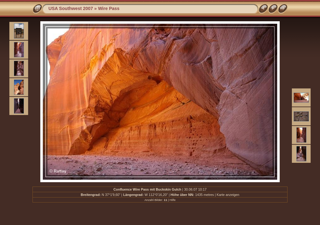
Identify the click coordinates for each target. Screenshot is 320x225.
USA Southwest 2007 (70, 8)
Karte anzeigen (228, 195)
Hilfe (173, 200)
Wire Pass (109, 8)
